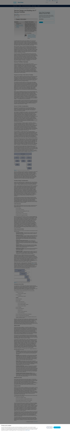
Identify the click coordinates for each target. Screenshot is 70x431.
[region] (35, 427)
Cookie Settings (49, 427)
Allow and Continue (57, 427)
